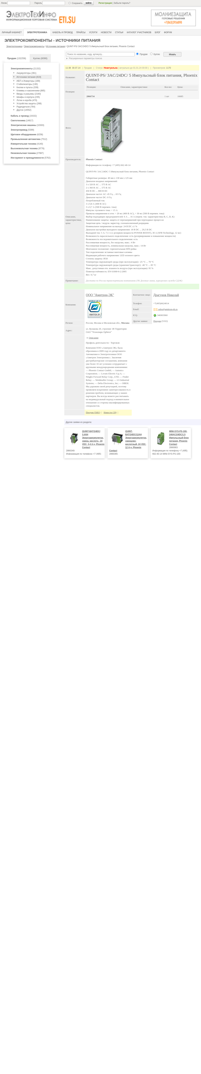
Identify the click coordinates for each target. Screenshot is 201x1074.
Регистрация (105, 3)
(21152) (26, 68)
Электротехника (14, 46)
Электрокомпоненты (34, 46)
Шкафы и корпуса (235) (28, 97)
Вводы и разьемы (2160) (29, 94)
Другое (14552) (24, 110)
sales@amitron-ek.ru (165, 309)
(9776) (27, 148)
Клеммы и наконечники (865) (31, 90)
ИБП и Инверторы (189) (28, 81)
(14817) (22, 120)
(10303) (27, 125)
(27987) (27, 153)
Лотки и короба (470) (27, 100)
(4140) (27, 144)
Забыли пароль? (122, 3)
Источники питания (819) (29, 77)
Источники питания (55, 46)
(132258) (16, 58)
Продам (157, 321)
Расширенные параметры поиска (84, 58)
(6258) (27, 134)
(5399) (22, 130)
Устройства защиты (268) (29, 103)
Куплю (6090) (40, 58)
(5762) (31, 158)
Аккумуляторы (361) (26, 73)
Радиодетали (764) (26, 107)
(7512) (29, 139)
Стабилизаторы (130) (27, 84)
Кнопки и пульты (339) (27, 87)
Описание (94, 337)
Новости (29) (110, 412)
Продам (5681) (93, 412)
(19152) (24, 116)
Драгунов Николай (166, 295)
